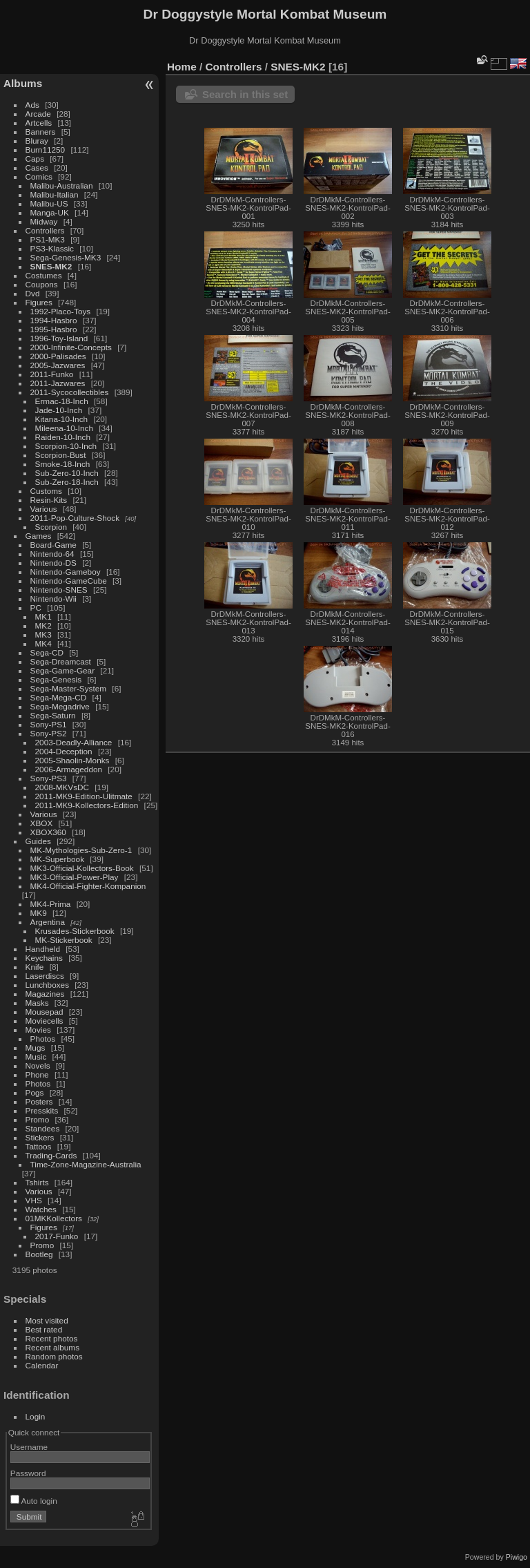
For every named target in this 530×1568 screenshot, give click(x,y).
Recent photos (52, 1338)
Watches (41, 1209)
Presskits (42, 1110)
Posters (39, 1101)
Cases (37, 167)
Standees (43, 1128)
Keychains (44, 957)
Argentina (47, 921)
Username (29, 1446)
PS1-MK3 (47, 239)
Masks (37, 1002)
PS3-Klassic (52, 248)
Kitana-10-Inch (61, 418)
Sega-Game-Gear (62, 670)
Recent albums (52, 1347)
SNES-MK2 (51, 266)
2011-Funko (52, 374)
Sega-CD (46, 652)
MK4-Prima (50, 903)
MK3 (43, 634)
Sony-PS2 (48, 733)
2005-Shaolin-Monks (72, 760)
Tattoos (39, 1146)
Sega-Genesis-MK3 (65, 257)
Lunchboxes (47, 984)
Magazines (45, 993)
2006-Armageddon (68, 769)
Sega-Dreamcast (60, 661)
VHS (34, 1200)
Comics (39, 176)
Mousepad (44, 1011)
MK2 (43, 625)
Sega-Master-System (68, 688)
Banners (41, 131)
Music (36, 1056)
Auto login (33, 1500)
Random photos (54, 1356)
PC (35, 607)
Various (43, 508)
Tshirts (37, 1182)
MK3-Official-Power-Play (74, 876)
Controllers (45, 230)
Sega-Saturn (53, 715)
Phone (37, 1074)
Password (28, 1473)
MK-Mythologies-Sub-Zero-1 (81, 849)
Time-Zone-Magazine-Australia (85, 1164)
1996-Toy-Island (59, 338)
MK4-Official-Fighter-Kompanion (88, 885)
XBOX (41, 823)
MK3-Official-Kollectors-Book (82, 867)
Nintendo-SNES (59, 589)
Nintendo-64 (52, 553)
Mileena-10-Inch (64, 427)
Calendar (42, 1365)
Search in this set (245, 94)
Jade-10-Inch (59, 409)
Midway (44, 221)
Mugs (36, 1047)
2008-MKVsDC (62, 787)
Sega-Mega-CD (58, 697)
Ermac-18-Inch (61, 400)
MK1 (43, 616)
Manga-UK (49, 212)
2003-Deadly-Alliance (73, 742)
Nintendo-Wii (53, 598)
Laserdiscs (45, 975)
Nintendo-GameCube (68, 580)
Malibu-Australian (61, 185)
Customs (46, 490)
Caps (35, 158)
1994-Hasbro (53, 320)
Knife (35, 966)
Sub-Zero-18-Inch (67, 481)
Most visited (47, 1320)
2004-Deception (63, 751)
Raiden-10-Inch (62, 436)
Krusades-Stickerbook (75, 930)
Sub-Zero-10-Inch (67, 472)
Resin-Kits (49, 499)
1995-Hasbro (53, 329)
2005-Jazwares (58, 365)
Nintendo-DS (53, 562)
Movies (38, 1029)
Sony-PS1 (48, 724)
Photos (43, 1038)
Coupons (42, 284)
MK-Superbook (57, 858)
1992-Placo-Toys (60, 311)
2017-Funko (57, 1236)
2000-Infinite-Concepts (71, 347)
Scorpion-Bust (60, 454)
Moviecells (44, 1020)
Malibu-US (49, 203)
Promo (38, 1119)
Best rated (44, 1329)
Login (36, 1416)
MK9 (38, 912)
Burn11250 (46, 149)
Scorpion (51, 526)
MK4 (43, 643)
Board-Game (53, 544)
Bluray (37, 140)
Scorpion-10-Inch (66, 445)
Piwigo (516, 1557)
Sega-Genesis (56, 679)
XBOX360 (48, 832)
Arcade (38, 113)
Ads (32, 104)
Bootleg (39, 1254)
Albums (22, 83)
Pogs (35, 1092)
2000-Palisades (58, 356)
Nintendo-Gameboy (65, 571)
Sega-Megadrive (60, 706)
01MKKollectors (54, 1218)
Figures (39, 302)
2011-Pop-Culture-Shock (75, 517)
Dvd (33, 293)
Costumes (44, 275)
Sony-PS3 (48, 778)
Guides (38, 840)
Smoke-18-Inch (62, 463)
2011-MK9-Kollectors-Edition (87, 805)
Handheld (43, 948)
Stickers (40, 1137)
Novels (38, 1065)
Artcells (39, 122)
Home (182, 67)
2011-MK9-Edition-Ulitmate (83, 796)
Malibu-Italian (54, 194)
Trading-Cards (51, 1155)
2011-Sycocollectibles (69, 392)
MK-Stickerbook (63, 939)
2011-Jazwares (58, 383)
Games (39, 535)
